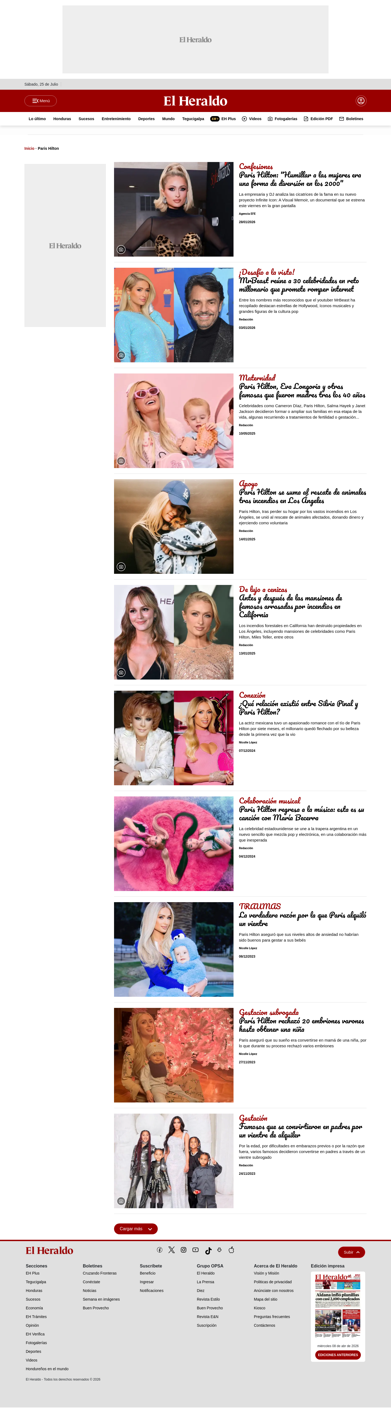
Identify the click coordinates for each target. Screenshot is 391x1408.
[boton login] (361, 101)
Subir (352, 1252)
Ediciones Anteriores (338, 1356)
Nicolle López (248, 743)
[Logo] (195, 101)
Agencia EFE (247, 214)
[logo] (51, 1251)
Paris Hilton (48, 149)
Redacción (246, 320)
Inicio (29, 149)
